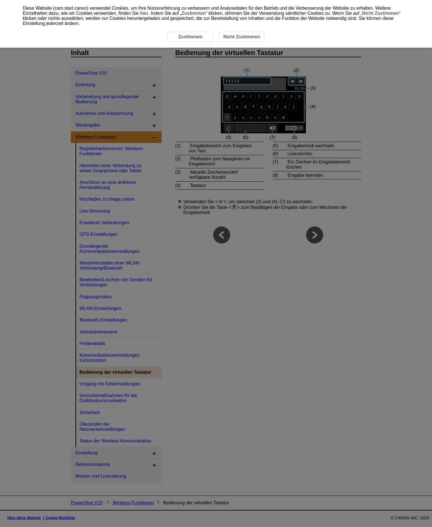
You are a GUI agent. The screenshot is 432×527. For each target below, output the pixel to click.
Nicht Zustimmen (380, 13)
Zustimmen (193, 13)
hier (144, 13)
